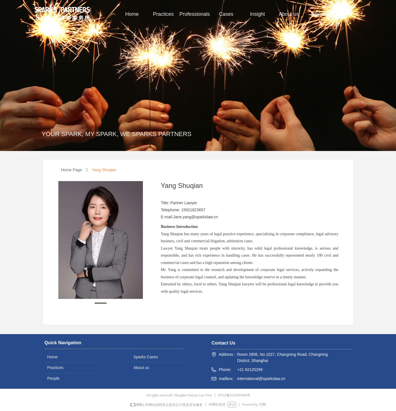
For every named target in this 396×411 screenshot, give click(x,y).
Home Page (71, 170)
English (318, 14)
